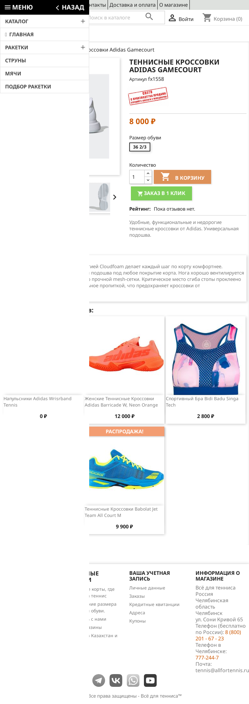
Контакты (94, 4)
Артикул (138, 79)
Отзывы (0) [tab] (59, 249)
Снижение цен (19, 589)
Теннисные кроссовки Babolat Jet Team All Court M (121, 512)
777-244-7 (207, 657)
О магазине (173, 4)
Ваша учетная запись (149, 575)
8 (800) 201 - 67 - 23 (49, 17)
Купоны (137, 621)
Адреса (137, 613)
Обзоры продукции (24, 622)
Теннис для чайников (26, 630)
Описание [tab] (21, 249)
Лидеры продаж (21, 606)
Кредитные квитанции (154, 604)
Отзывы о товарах (23, 614)
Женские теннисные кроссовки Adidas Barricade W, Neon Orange (121, 401)
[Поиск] (124, 17)
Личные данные (147, 588)
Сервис (70, 4)
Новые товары (19, 597)
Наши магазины (84, 627)
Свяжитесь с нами (86, 619)
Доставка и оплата (133, 4)
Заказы (137, 596)
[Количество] (137, 177)
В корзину (182, 177)
